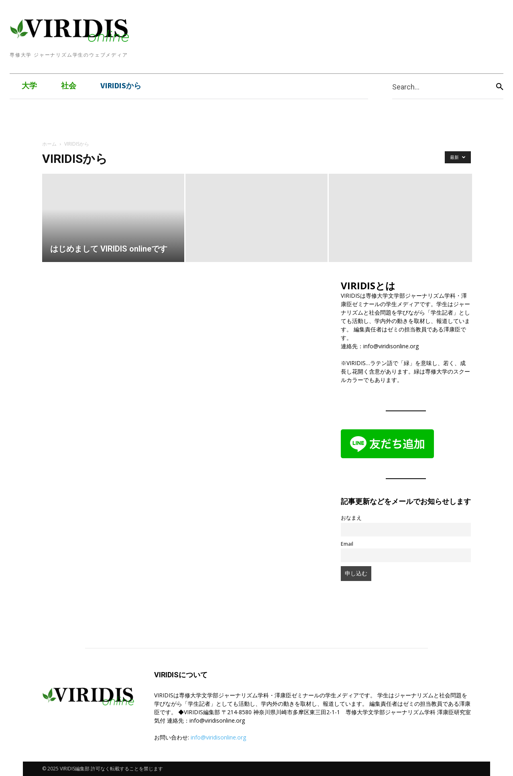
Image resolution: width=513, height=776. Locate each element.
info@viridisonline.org (218, 737)
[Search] (499, 86)
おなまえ (351, 517)
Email (347, 543)
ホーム (49, 143)
